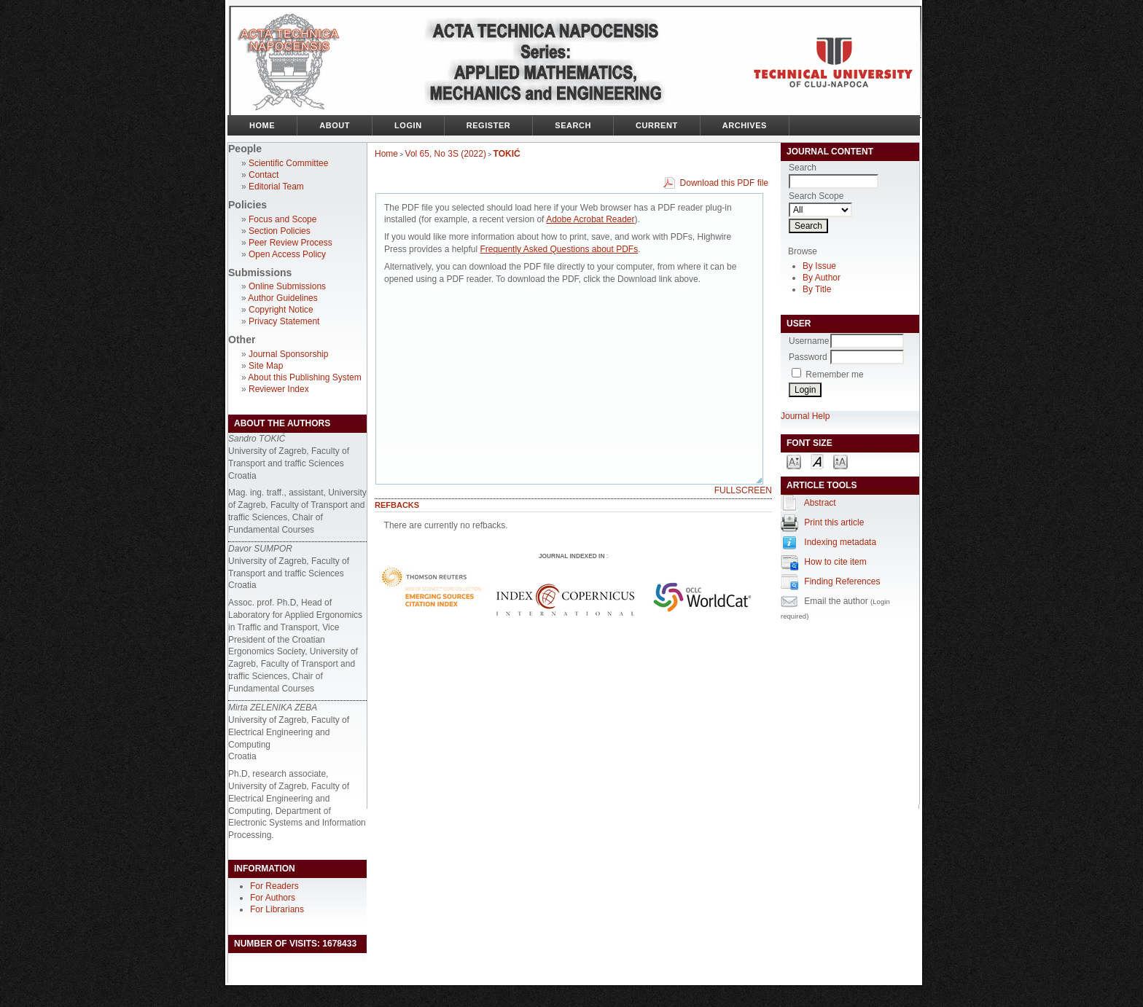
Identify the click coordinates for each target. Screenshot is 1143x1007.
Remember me (834, 374)
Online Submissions (287, 286)
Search (573, 125)
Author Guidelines (282, 298)
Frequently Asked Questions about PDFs (559, 249)
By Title (817, 289)
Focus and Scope (282, 219)
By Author (821, 278)
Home (262, 125)
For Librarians (277, 909)
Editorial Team (276, 186)
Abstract (820, 503)
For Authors (272, 898)
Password (808, 357)
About (334, 125)
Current (657, 125)
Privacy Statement (284, 321)
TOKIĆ (507, 154)
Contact (263, 175)
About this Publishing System (304, 377)
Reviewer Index (279, 389)
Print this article (834, 522)
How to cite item (835, 562)
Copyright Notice (281, 310)
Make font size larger (840, 460)
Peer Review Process (290, 243)
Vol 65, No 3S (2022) (445, 154)
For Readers (274, 886)
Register (489, 125)
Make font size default (817, 460)
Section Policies (280, 231)
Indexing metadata (840, 542)
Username (809, 341)
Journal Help (805, 416)
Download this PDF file (724, 183)
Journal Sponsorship (288, 354)
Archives (744, 125)
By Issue (819, 266)
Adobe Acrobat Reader (590, 219)
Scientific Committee (288, 163)
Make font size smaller (794, 460)
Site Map (266, 366)
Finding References (842, 581)
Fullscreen (743, 490)
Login (408, 125)
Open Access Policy (287, 254)
